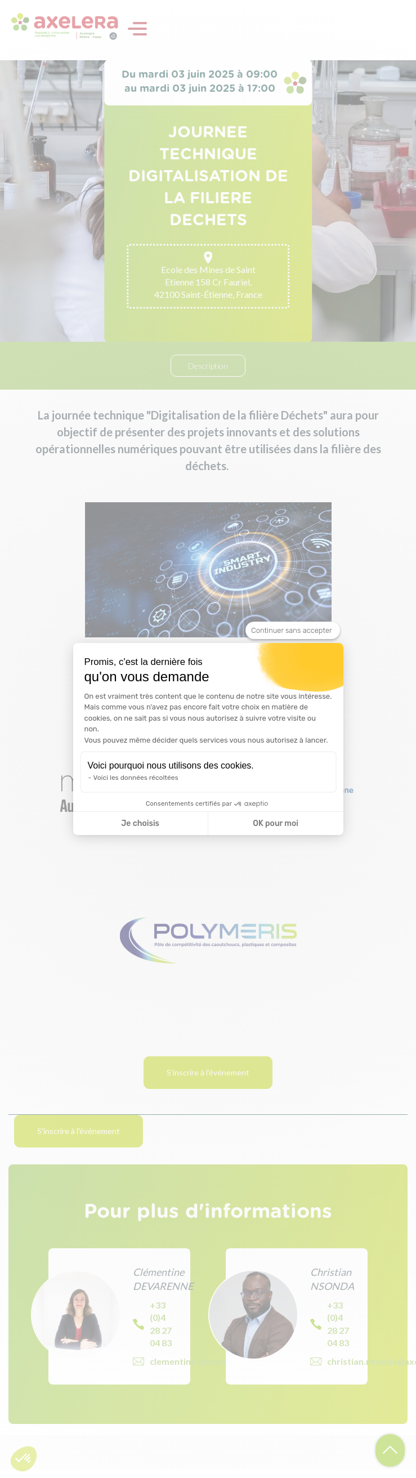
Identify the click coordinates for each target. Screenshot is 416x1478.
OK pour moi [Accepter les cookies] (275, 823)
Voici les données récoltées (135, 778)
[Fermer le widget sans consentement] (292, 631)
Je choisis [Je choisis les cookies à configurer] (140, 823)
